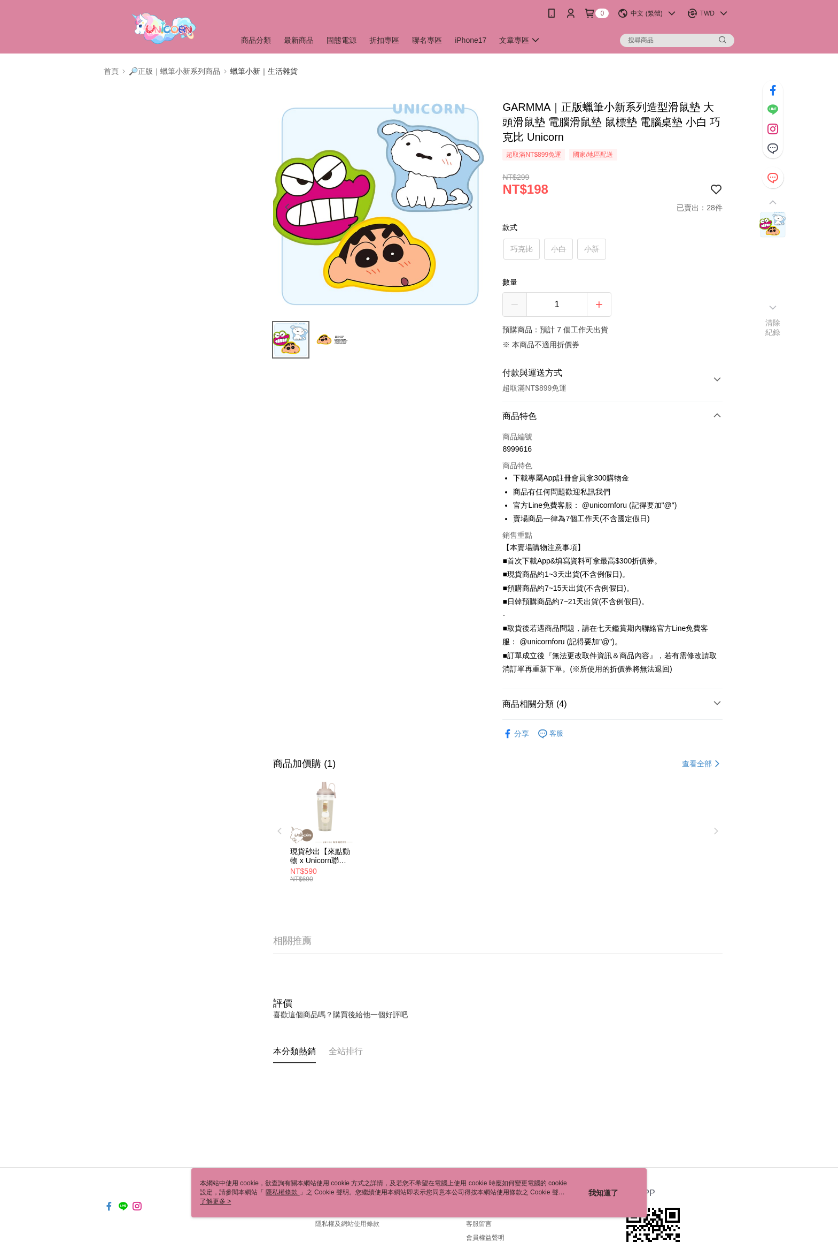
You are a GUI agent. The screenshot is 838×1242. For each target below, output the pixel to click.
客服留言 (479, 1224)
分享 (515, 734)
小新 (591, 249)
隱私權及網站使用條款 (347, 1224)
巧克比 (521, 249)
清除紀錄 (773, 327)
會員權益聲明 (485, 1237)
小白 (558, 249)
